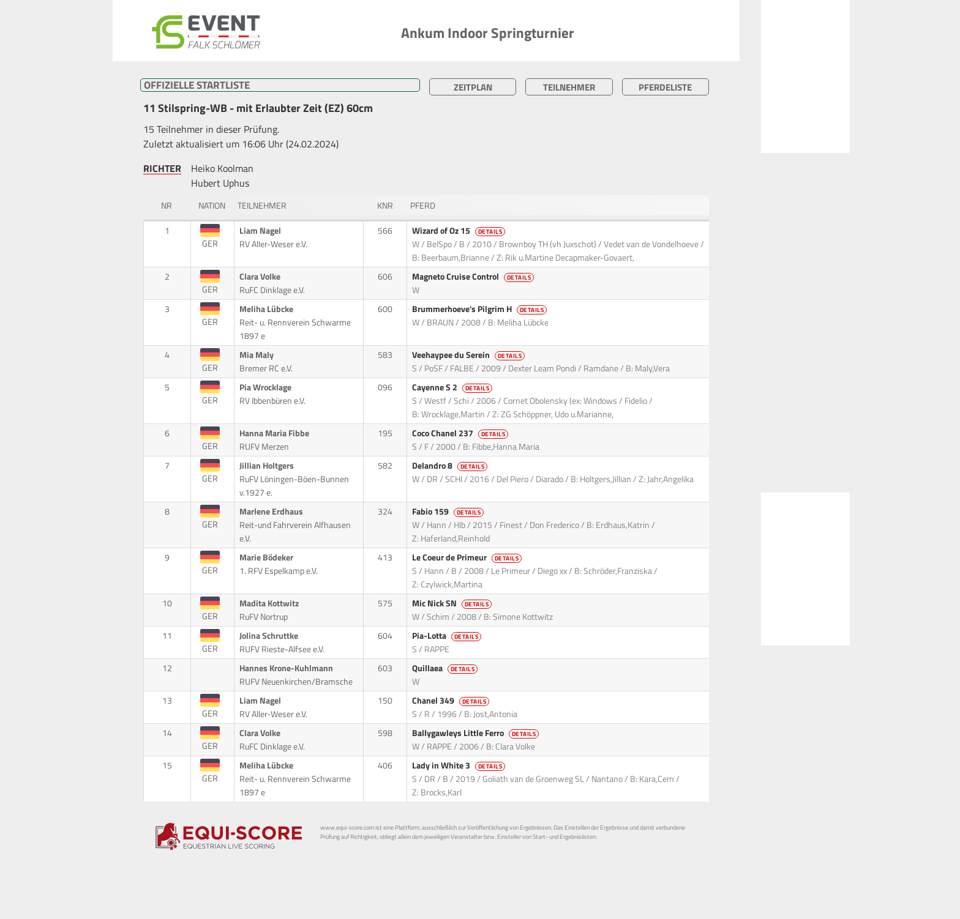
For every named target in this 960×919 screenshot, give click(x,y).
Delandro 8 (451, 465)
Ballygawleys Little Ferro (476, 733)
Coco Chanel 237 (461, 433)
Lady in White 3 (460, 765)
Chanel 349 (452, 700)
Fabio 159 (449, 511)
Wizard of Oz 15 (460, 230)
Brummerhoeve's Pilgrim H (480, 309)
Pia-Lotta (448, 635)
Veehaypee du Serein (469, 355)
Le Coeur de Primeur (468, 557)
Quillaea (446, 668)
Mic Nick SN (453, 603)
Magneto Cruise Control (474, 276)
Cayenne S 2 (453, 387)
